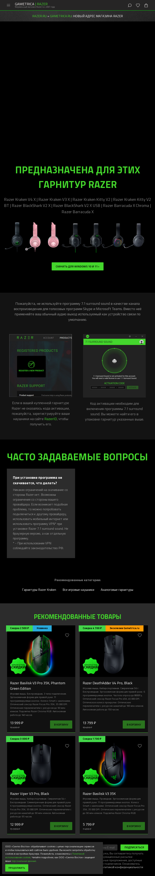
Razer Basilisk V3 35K (99, 793)
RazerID (50, 418)
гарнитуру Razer (76, 74)
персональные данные (24, 860)
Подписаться (134, 847)
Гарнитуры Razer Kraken (39, 589)
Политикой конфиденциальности (121, 867)
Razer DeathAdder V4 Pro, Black (107, 682)
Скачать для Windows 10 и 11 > (77, 266)
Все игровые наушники (78, 589)
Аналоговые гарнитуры (117, 589)
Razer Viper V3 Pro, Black (29, 793)
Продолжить (16, 868)
